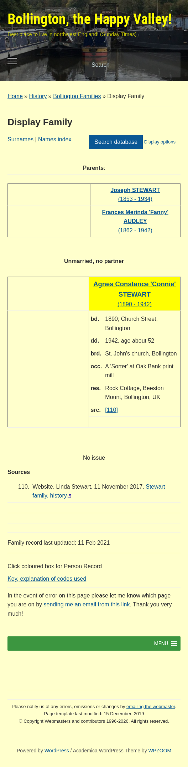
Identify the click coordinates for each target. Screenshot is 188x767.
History (38, 96)
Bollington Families (77, 96)
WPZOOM (160, 750)
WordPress (57, 750)
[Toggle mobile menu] (12, 61)
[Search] (123, 65)
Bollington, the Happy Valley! (89, 19)
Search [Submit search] (169, 65)
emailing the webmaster (150, 706)
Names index (54, 139)
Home (15, 96)
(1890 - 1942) (134, 294)
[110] (111, 410)
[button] (161, 643)
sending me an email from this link (87, 604)
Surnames (20, 139)
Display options (160, 142)
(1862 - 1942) (135, 221)
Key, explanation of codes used (46, 579)
